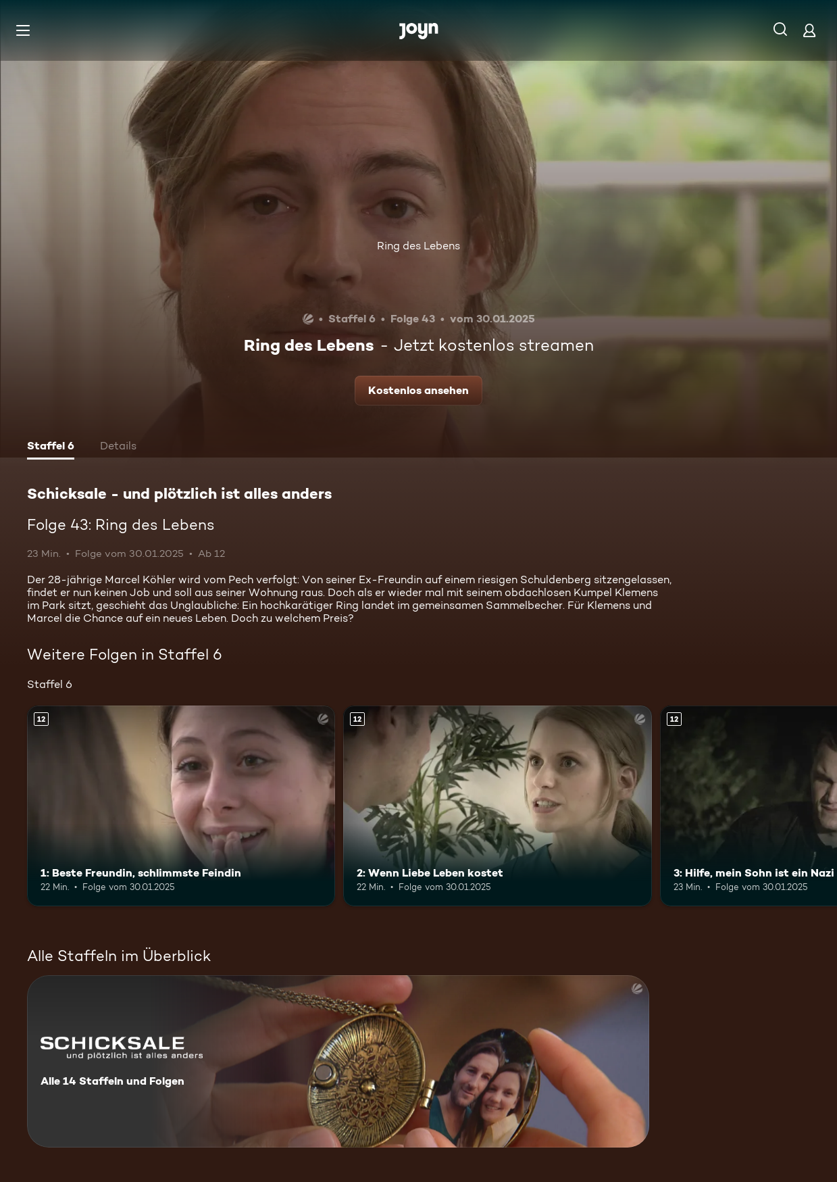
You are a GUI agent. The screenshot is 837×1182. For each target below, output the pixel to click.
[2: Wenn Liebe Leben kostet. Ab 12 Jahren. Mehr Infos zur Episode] (497, 806)
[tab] (50, 447)
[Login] (809, 30)
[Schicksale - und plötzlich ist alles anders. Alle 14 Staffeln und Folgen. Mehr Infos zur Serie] (338, 1061)
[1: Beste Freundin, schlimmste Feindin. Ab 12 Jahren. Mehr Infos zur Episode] (181, 806)
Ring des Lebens (418, 245)
